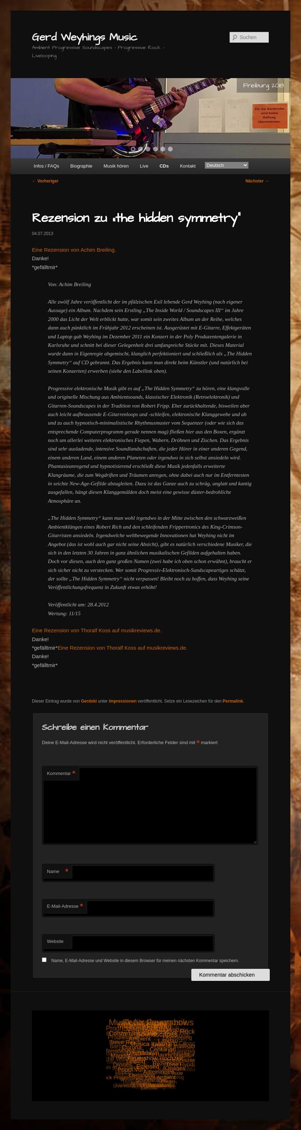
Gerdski (89, 701)
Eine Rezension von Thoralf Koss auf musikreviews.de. (97, 630)
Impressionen (123, 701)
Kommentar (61, 774)
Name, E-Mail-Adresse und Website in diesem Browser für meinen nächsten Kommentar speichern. (145, 960)
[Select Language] (226, 165)
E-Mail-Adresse (65, 906)
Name (57, 872)
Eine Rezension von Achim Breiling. (74, 250)
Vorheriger (45, 181)
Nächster (257, 181)
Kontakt (188, 166)
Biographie (81, 166)
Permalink (233, 701)
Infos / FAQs (46, 166)
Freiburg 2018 (263, 85)
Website (55, 941)
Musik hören (116, 166)
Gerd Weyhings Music (84, 37)
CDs (164, 166)
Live (144, 166)
